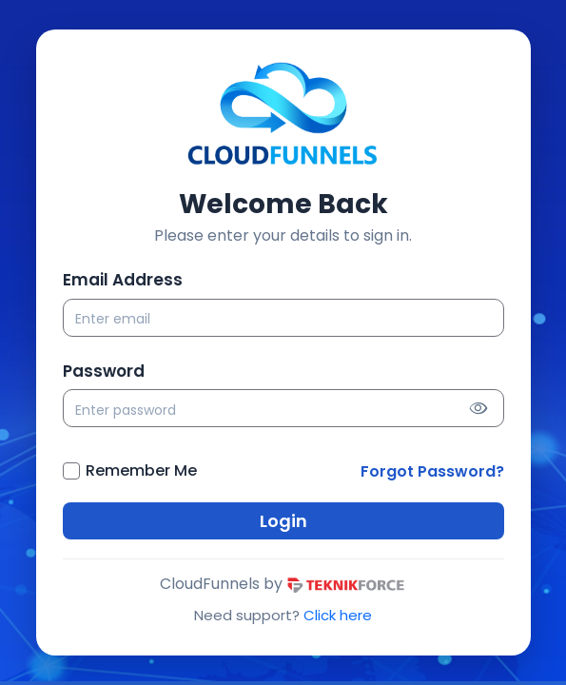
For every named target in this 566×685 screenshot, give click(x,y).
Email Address (123, 279)
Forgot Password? (432, 471)
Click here (337, 615)
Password (104, 371)
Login (283, 521)
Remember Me (141, 470)
